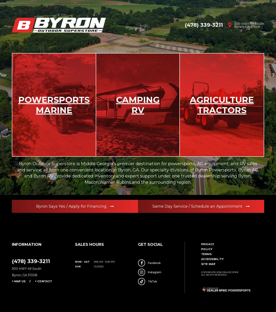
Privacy (207, 244)
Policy (207, 249)
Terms (206, 254)
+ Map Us (18, 281)
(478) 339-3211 (31, 261)
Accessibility (212, 259)
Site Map (208, 264)
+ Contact (43, 281)
